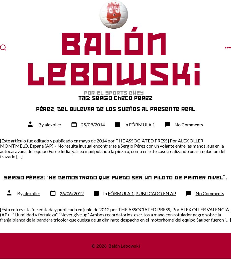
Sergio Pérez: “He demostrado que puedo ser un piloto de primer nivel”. (115, 178)
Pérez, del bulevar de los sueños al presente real (115, 109)
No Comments (188, 124)
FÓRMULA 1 (142, 124)
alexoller (53, 124)
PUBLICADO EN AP (156, 193)
